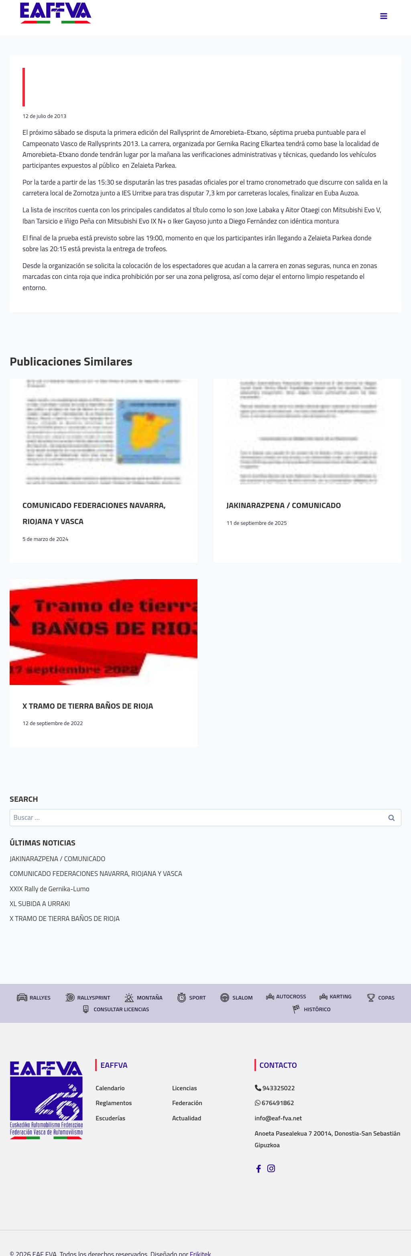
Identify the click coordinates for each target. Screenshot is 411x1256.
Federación (187, 1103)
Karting (335, 996)
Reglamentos (114, 1103)
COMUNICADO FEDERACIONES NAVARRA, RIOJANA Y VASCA (96, 873)
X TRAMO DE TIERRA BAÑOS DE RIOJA (87, 705)
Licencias (184, 1088)
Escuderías (110, 1118)
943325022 (275, 1088)
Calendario (110, 1088)
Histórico (310, 1009)
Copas (380, 997)
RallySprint (87, 997)
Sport (191, 997)
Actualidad (186, 1118)
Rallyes (33, 997)
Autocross (286, 996)
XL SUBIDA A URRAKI (40, 903)
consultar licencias (114, 1009)
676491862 (274, 1103)
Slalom (235, 997)
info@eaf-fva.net (278, 1118)
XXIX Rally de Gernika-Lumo (50, 889)
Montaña (143, 997)
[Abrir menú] (383, 16)
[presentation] (103, 431)
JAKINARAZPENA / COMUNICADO (283, 505)
